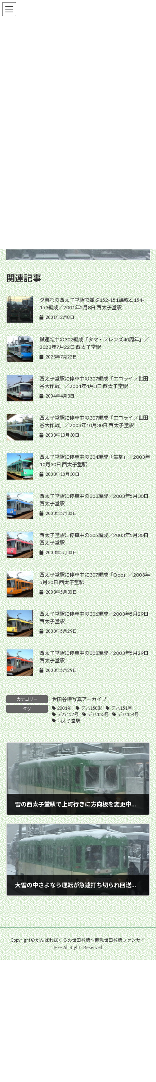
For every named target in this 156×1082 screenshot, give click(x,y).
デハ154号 (128, 714)
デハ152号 (68, 714)
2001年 (64, 708)
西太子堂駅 (68, 720)
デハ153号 (98, 714)
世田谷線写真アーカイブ (79, 699)
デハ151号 (121, 708)
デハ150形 (91, 708)
